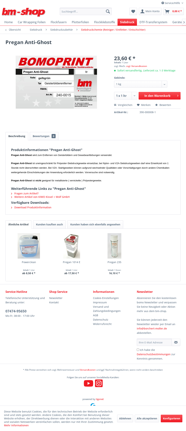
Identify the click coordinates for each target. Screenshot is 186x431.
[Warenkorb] (173, 11)
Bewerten (163, 105)
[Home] (8, 22)
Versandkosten (88, 369)
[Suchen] (108, 11)
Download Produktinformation (31, 207)
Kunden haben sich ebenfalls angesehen (95, 224)
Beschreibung (16, 136)
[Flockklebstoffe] (105, 22)
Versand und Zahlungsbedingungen (107, 309)
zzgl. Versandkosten (136, 66)
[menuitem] (86, 11)
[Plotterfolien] (80, 22)
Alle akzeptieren (147, 418)
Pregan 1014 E (71, 262)
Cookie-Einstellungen (106, 298)
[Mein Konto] (150, 11)
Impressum (100, 302)
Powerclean (29, 262)
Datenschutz (100, 319)
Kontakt (54, 302)
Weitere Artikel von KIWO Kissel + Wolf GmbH (40, 197)
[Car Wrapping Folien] (31, 22)
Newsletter (55, 298)
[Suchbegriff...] (86, 11)
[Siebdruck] (127, 22)
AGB (95, 315)
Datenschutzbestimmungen (154, 354)
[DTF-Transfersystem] (153, 22)
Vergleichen (123, 105)
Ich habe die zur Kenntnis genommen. (156, 354)
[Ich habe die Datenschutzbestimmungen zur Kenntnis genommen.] (138, 349)
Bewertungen (44, 136)
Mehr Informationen (16, 425)
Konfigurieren (171, 418)
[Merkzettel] (133, 11)
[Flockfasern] (58, 22)
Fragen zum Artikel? (25, 193)
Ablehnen (125, 418)
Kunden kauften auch (49, 224)
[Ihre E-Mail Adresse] (154, 342)
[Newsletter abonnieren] (176, 342)
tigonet (100, 399)
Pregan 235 (114, 262)
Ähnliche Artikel (18, 224)
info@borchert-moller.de (152, 328)
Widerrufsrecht (102, 324)
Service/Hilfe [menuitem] (171, 3)
